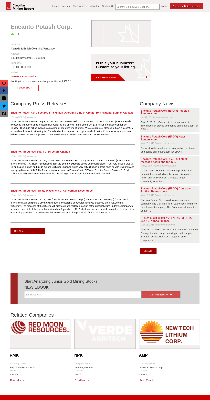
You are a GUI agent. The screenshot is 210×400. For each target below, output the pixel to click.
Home (55, 6)
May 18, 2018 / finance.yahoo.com (158, 224)
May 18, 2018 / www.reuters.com (157, 195)
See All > (18, 231)
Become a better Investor (186, 6)
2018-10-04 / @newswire (23, 195)
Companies (80, 6)
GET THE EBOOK (161, 294)
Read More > (17, 380)
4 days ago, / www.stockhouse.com (158, 165)
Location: (15, 44)
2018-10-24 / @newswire (23, 156)
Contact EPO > (24, 87)
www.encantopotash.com (25, 76)
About (94, 6)
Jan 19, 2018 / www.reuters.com (156, 117)
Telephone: (16, 63)
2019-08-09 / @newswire (23, 117)
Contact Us (108, 6)
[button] (4, 83)
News (66, 6)
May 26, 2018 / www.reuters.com (157, 143)
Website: (15, 72)
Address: (15, 53)
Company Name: (18, 363)
